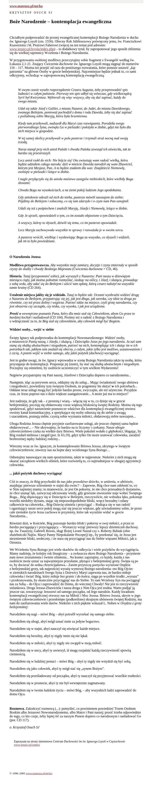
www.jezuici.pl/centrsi (27, 744)
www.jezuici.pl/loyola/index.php (32, 49)
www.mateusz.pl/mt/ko (26, 6)
